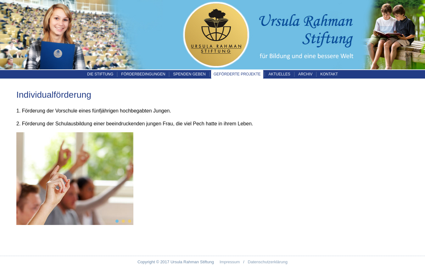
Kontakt (329, 74)
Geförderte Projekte (237, 74)
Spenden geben (189, 74)
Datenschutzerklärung (268, 262)
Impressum (230, 262)
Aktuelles (279, 74)
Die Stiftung (100, 74)
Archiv (305, 74)
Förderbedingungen (143, 74)
